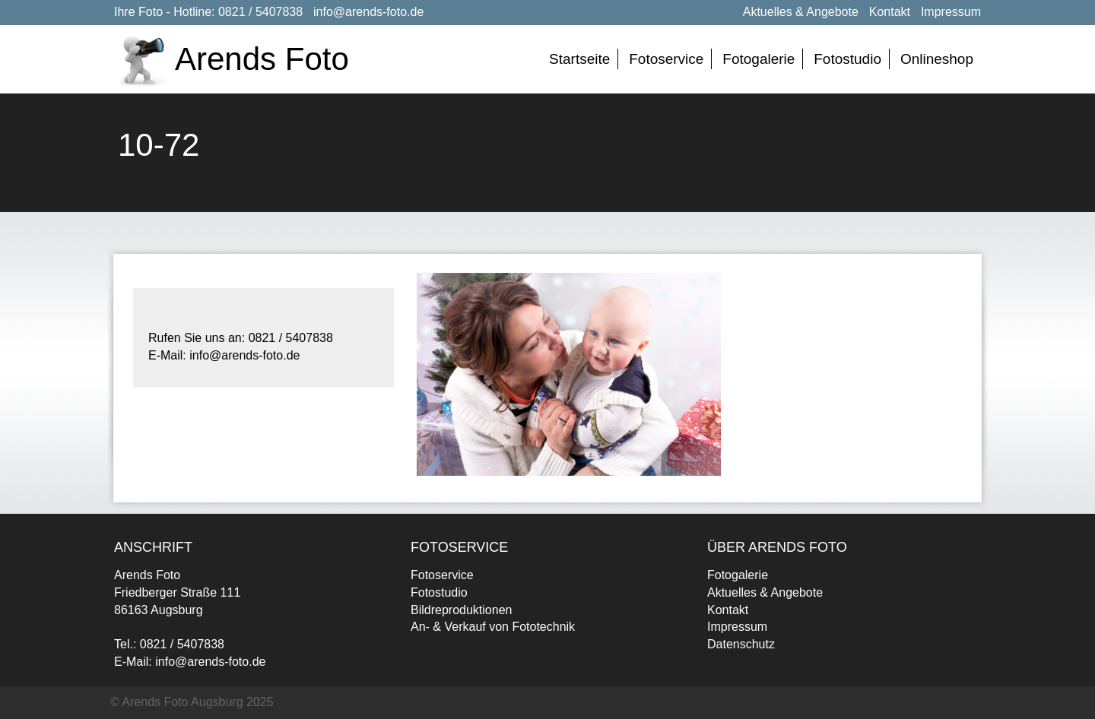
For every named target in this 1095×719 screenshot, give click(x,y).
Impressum (951, 11)
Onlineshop (936, 59)
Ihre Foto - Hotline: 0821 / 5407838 (208, 11)
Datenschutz (741, 644)
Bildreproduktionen (461, 609)
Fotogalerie (758, 59)
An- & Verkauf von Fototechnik (493, 626)
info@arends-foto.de (368, 11)
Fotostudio (847, 59)
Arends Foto (262, 59)
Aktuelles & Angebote (801, 11)
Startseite (579, 59)
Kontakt (889, 11)
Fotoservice (666, 59)
